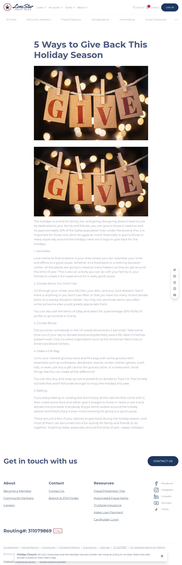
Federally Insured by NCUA (19, 561)
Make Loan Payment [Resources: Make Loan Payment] (108, 512)
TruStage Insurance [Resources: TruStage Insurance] (107, 505)
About (82, 7)
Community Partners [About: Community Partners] (19, 498)
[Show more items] (176, 19)
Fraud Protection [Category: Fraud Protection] (71, 19)
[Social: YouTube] (162, 503)
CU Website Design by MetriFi (147, 547)
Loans (42, 7)
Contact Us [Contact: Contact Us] (56, 491)
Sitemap (105, 547)
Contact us (163, 461)
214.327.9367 (120, 547)
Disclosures (90, 547)
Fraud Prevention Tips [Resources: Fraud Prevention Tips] (109, 491)
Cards (70, 7)
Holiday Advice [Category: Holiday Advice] (100, 19)
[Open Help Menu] (152, 7)
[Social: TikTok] (161, 509)
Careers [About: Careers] (9, 505)
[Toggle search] (137, 7)
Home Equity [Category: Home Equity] (127, 19)
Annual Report (30, 547)
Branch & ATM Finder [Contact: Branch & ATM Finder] (64, 498)
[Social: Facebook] (163, 483)
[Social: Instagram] (163, 490)
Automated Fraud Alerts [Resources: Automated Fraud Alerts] (111, 498)
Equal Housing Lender (53, 561)
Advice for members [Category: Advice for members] (39, 19)
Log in (170, 7)
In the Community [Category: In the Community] (155, 19)
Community (49, 547)
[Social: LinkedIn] (163, 496)
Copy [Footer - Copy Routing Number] (58, 530)
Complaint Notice (69, 547)
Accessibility (11, 547)
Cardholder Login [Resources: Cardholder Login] (106, 519)
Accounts (56, 7)
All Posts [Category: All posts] (11, 19)
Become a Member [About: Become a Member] (17, 491)
